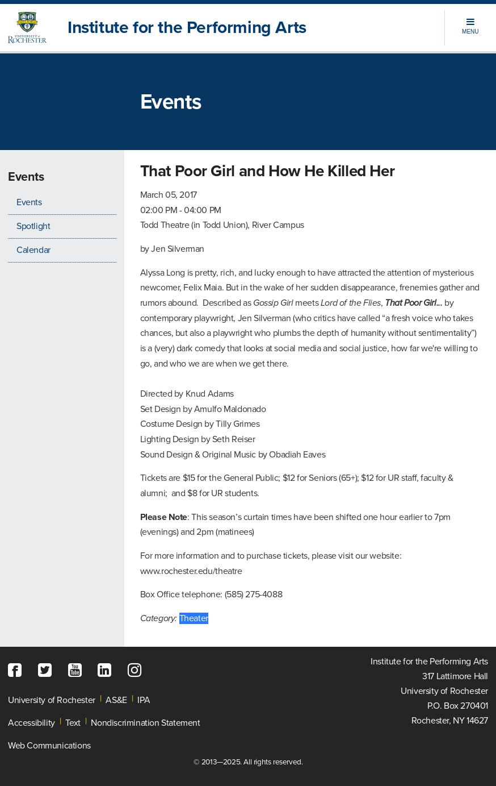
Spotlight (33, 226)
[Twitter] (47, 671)
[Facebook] (17, 671)
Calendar (33, 250)
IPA (143, 700)
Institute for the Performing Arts (187, 28)
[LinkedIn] (107, 671)
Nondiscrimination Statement (145, 723)
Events (29, 202)
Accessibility (31, 723)
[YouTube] (77, 671)
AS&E (116, 700)
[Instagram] (137, 671)
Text (72, 723)
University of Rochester (51, 700)
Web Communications (49, 745)
